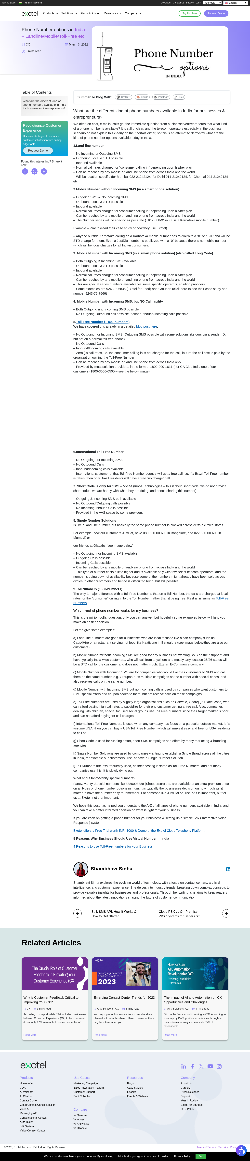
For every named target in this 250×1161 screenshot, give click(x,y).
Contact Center (29, 1100)
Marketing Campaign (86, 1083)
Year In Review (189, 1100)
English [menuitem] (233, 2)
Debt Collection (83, 1096)
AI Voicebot (26, 1092)
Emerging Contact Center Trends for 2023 (124, 997)
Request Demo (215, 13)
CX (28, 1008)
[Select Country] (212, 2)
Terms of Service (206, 1147)
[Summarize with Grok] (179, 97)
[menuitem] (235, 3)
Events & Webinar (137, 1096)
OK (201, 1156)
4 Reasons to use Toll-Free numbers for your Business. (113, 846)
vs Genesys (80, 1115)
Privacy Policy (182, 1156)
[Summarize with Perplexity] (161, 97)
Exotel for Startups (192, 1104)
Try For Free (187, 13)
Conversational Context (33, 1117)
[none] (235, 3)
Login (198, 2)
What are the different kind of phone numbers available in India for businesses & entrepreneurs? (44, 106)
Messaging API (29, 1113)
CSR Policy (187, 1109)
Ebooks (131, 1092)
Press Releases (190, 1092)
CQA (23, 1087)
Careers (185, 1087)
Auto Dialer (26, 1122)
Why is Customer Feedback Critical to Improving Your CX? (51, 1000)
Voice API (25, 1109)
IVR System (27, 1126)
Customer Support (84, 1092)
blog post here (146, 326)
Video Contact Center (32, 1130)
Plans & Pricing (90, 13)
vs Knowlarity (81, 1123)
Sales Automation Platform (89, 1087)
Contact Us (178, 2)
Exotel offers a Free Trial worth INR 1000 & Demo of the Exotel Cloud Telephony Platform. (139, 830)
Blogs (130, 1083)
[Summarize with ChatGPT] (123, 97)
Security (223, 1147)
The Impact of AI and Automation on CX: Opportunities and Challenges (193, 1000)
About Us (186, 1083)
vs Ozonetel (80, 1128)
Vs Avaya (79, 1119)
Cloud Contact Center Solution (37, 1104)
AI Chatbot (26, 1096)
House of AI (27, 1083)
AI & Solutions (105, 1008)
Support (190, 2)
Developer (166, 2)
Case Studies (135, 1087)
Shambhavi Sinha (113, 868)
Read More (30, 1034)
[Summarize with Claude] (142, 97)
